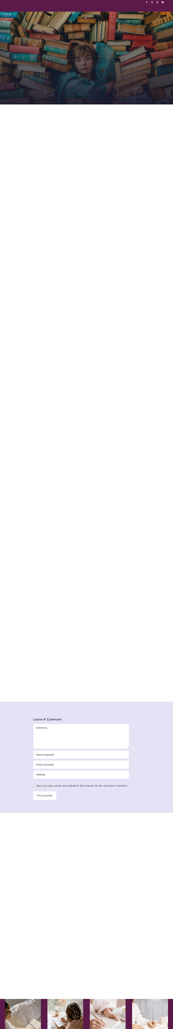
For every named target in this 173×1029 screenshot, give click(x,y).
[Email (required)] (81, 764)
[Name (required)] (81, 754)
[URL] (81, 774)
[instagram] (157, 2)
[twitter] (152, 2)
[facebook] (147, 2)
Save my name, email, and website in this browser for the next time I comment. (82, 785)
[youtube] (163, 2)
